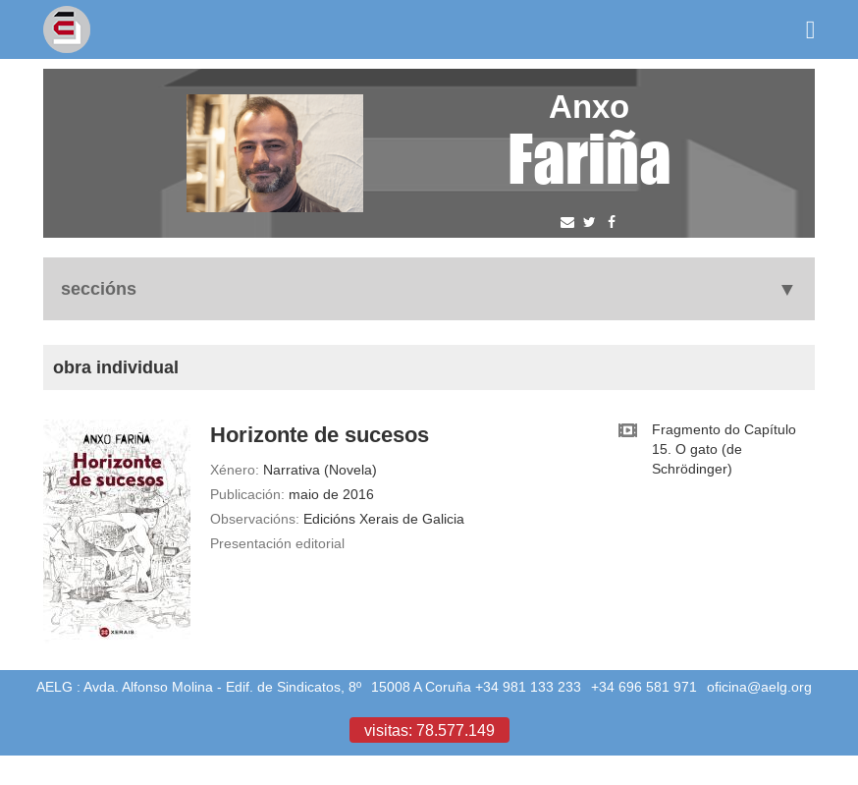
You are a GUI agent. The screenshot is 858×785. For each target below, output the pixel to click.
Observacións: (254, 519)
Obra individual (116, 367)
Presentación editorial (277, 543)
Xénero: (234, 469)
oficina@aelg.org (759, 687)
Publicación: (247, 494)
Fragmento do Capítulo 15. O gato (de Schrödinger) (724, 449)
